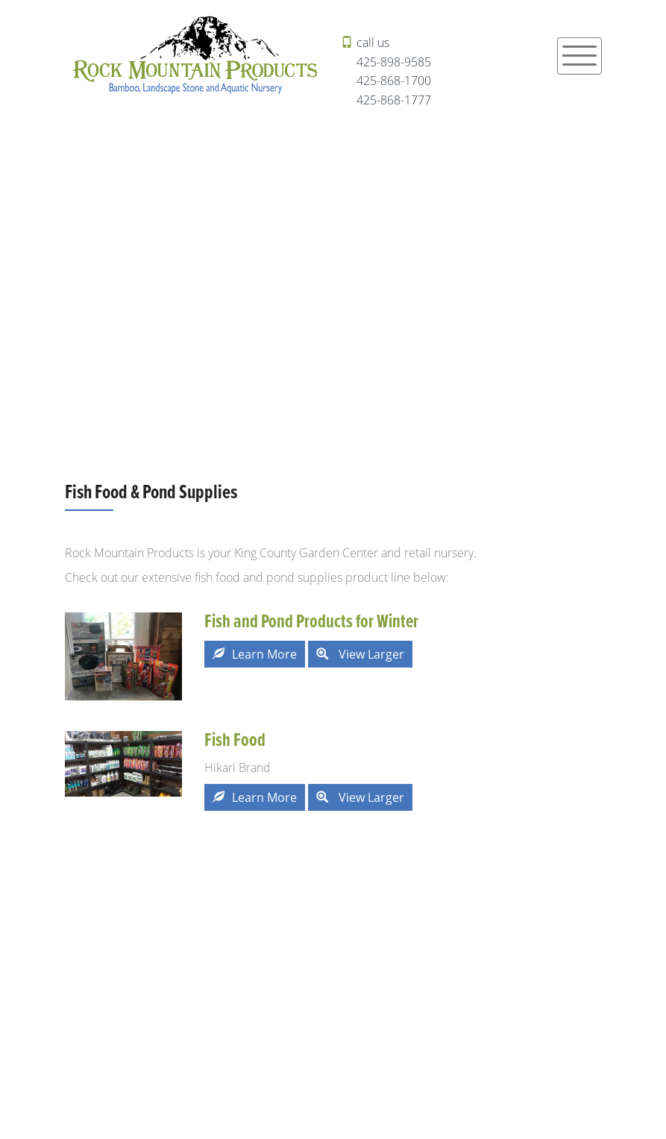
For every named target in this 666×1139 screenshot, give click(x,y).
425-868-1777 (393, 100)
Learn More (255, 654)
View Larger (360, 654)
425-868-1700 (393, 80)
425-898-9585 (393, 62)
